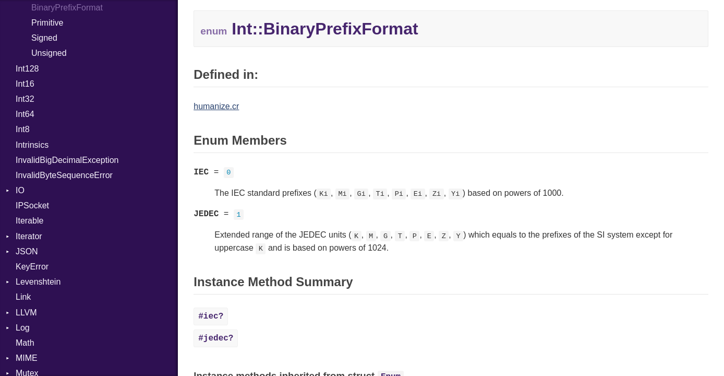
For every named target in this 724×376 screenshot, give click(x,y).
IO (20, 190)
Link (23, 296)
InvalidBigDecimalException (67, 160)
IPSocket (32, 205)
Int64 (25, 114)
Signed (44, 37)
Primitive (47, 22)
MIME (27, 358)
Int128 (27, 68)
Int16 (25, 83)
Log (23, 327)
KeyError (32, 266)
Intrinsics (32, 144)
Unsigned (49, 53)
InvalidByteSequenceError (64, 175)
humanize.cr (216, 106)
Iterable (29, 220)
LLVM (26, 312)
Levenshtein (38, 281)
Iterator (29, 236)
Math (25, 342)
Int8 (23, 129)
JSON (27, 251)
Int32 (25, 99)
